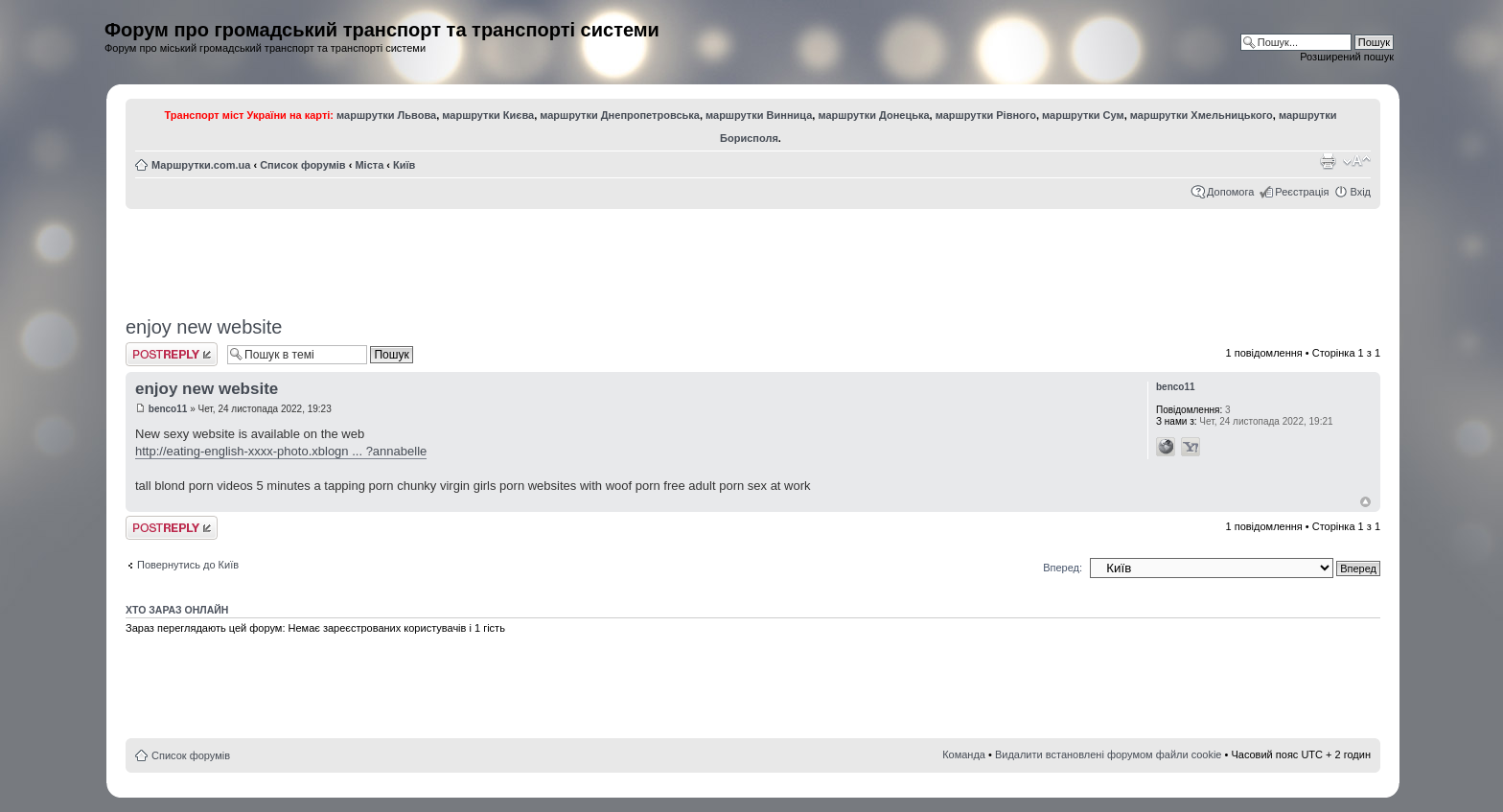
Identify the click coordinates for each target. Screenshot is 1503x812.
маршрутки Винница (758, 115)
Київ (404, 165)
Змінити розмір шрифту (1357, 161)
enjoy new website (204, 326)
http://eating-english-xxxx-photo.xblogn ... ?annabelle (281, 451)
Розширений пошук (1347, 56)
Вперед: (1062, 567)
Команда (963, 754)
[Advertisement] (753, 256)
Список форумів (302, 165)
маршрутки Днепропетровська (620, 115)
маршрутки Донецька (873, 115)
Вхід (1360, 191)
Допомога (1230, 191)
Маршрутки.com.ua (200, 165)
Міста (369, 165)
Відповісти (172, 354)
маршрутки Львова (386, 115)
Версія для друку (1327, 161)
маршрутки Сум (1083, 115)
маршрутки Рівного (986, 115)
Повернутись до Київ (188, 564)
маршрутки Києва (488, 115)
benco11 (168, 409)
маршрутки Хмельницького (1201, 115)
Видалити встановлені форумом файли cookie (1108, 754)
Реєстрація (1302, 191)
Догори (1365, 502)
